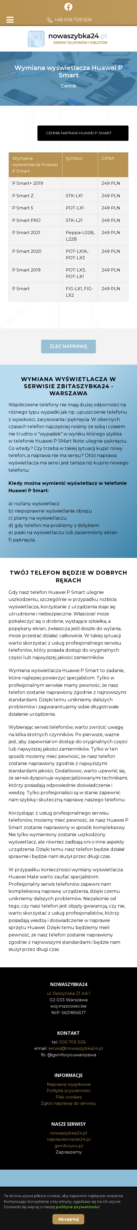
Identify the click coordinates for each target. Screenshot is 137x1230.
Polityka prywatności (68, 1109)
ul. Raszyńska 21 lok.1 (68, 1012)
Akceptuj (68, 1219)
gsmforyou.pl (68, 1164)
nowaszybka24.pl (68, 1152)
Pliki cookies (69, 1116)
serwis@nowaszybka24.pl (75, 1067)
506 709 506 (72, 1061)
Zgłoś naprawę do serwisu (68, 1122)
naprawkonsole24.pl (68, 1158)
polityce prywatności (78, 1206)
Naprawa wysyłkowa (68, 1103)
